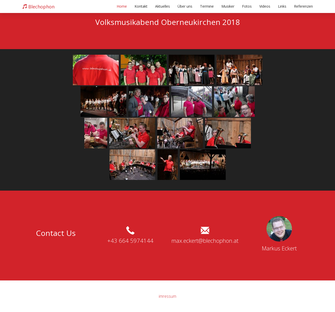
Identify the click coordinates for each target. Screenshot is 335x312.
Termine (207, 6)
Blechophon (38, 7)
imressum (167, 296)
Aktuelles (162, 6)
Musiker (227, 6)
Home (122, 6)
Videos (264, 6)
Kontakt (141, 6)
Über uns (185, 6)
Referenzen (303, 6)
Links (282, 6)
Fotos (247, 6)
